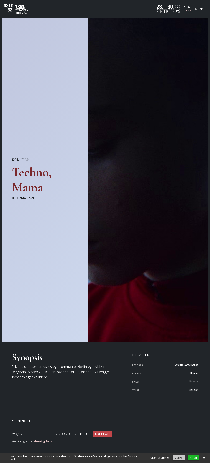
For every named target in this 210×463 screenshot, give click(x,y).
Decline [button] (178, 457)
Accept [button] (193, 457)
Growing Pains (43, 441)
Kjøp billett (102, 433)
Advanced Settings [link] (159, 457)
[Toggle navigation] (199, 9)
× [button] (204, 457)
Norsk (188, 10)
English (187, 7)
